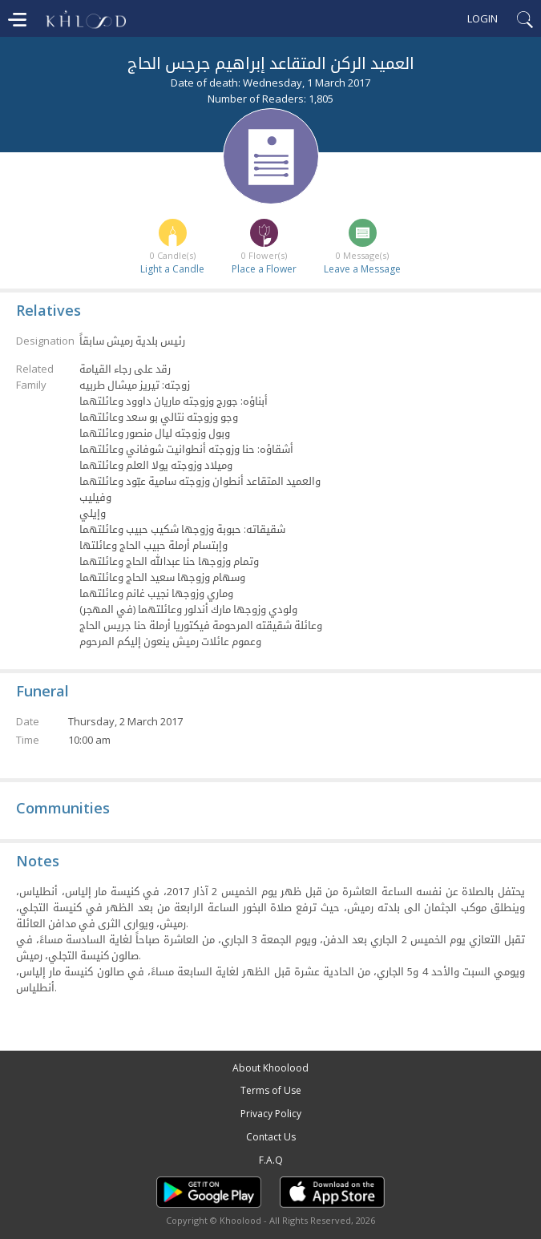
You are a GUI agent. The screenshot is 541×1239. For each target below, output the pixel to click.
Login (482, 18)
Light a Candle (172, 269)
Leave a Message (362, 269)
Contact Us (271, 1137)
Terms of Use (270, 1090)
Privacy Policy (270, 1113)
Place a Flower (264, 269)
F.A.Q (271, 1160)
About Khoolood (270, 1068)
